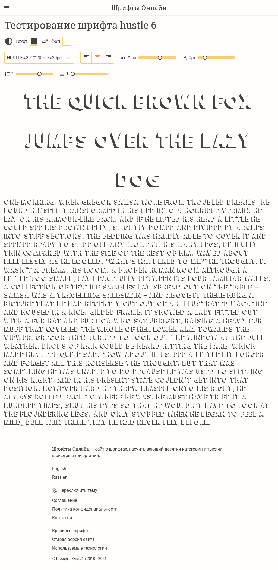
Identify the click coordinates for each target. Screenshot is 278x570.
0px (208, 58)
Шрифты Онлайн (139, 7)
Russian (60, 477)
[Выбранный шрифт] (39, 58)
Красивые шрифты (71, 530)
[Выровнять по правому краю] (108, 57)
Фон (61, 41)
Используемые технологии (79, 548)
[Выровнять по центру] (97, 57)
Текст (26, 41)
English (59, 468)
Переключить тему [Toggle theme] (74, 490)
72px (148, 58)
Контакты (62, 517)
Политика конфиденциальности (85, 509)
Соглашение (64, 500)
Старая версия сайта (73, 539)
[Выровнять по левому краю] (86, 57)
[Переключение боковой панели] (6, 7)
